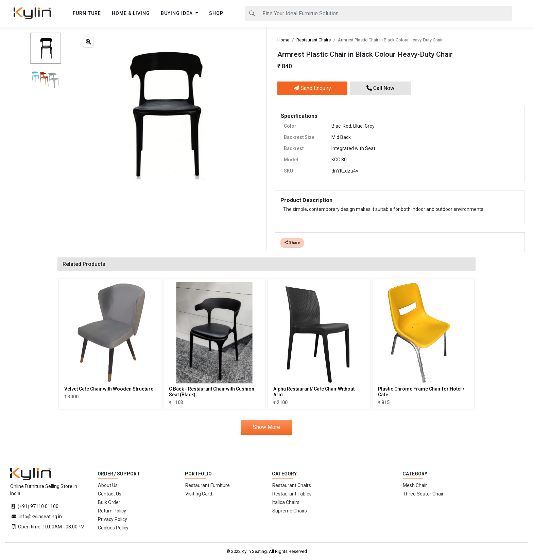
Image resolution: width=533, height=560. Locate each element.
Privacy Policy (112, 519)
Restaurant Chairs (313, 39)
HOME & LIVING (131, 13)
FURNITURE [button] (87, 13)
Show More (266, 427)
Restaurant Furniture (207, 485)
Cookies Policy (113, 527)
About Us (108, 485)
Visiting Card (198, 493)
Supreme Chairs (289, 510)
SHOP (216, 13)
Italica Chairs (285, 502)
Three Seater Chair (423, 493)
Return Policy (112, 510)
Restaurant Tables (292, 493)
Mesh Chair (415, 485)
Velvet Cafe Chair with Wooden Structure (108, 389)
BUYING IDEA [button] (177, 13)
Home (283, 39)
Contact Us (109, 493)
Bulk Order (109, 502)
